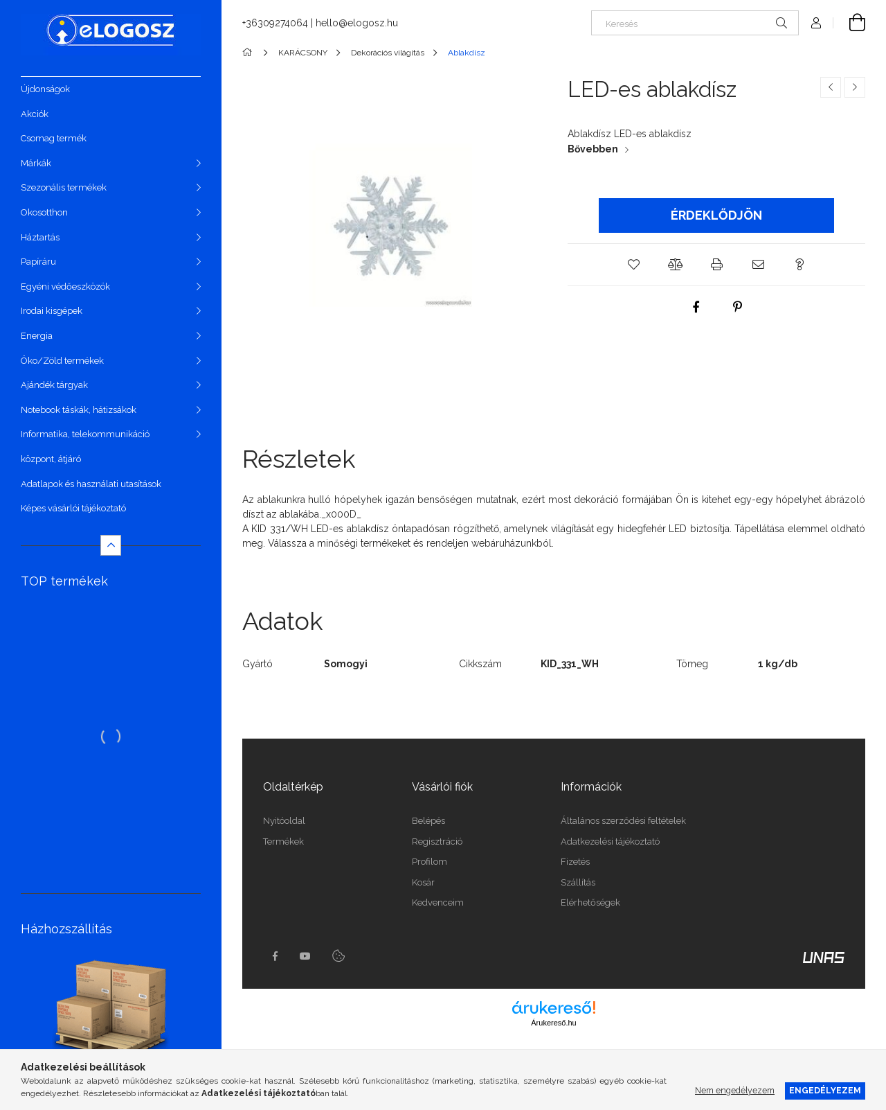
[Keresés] (695, 22)
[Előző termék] (830, 87)
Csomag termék (54, 138)
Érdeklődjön (716, 215)
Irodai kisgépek (51, 311)
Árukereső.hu (553, 1023)
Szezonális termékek (64, 187)
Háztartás (40, 237)
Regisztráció (437, 841)
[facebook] (695, 307)
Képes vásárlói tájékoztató (73, 508)
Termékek (283, 841)
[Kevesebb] (110, 545)
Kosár (423, 882)
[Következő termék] (854, 87)
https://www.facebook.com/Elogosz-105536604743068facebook (275, 956)
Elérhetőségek (590, 902)
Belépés (428, 821)
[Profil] (816, 22)
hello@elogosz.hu (357, 22)
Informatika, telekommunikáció (85, 434)
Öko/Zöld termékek (62, 360)
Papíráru (38, 261)
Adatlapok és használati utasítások (91, 484)
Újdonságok (45, 89)
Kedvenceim (438, 902)
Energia (37, 336)
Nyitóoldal (284, 821)
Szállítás (578, 882)
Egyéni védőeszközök (65, 286)
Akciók (34, 114)
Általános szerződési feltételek (623, 821)
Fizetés (575, 861)
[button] (633, 264)
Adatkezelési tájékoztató (610, 841)
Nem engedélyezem (735, 1090)
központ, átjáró (51, 459)
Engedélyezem (825, 1090)
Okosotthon (44, 212)
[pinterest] (737, 307)
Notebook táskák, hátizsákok (78, 410)
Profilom (429, 861)
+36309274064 (275, 22)
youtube (305, 956)
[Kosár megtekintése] (849, 22)
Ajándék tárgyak (54, 385)
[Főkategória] (249, 53)
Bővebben (593, 149)
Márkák (36, 163)
